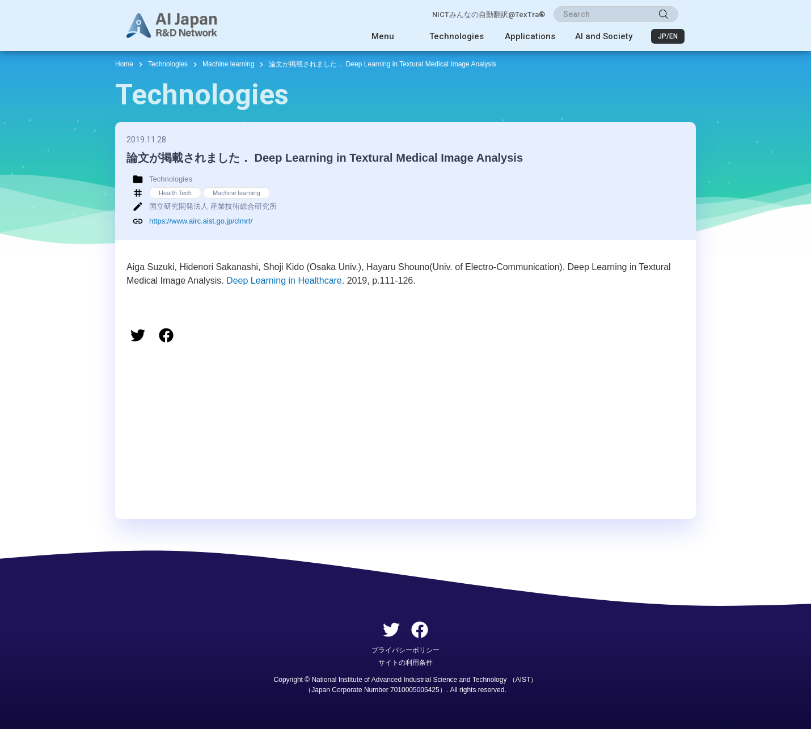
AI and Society (603, 36)
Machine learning (228, 64)
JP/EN (668, 36)
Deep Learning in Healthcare (284, 280)
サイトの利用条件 (405, 663)
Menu (382, 36)
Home (124, 64)
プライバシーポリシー (405, 650)
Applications (530, 36)
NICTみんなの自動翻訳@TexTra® (488, 14)
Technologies (456, 36)
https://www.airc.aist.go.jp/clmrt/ (200, 221)
